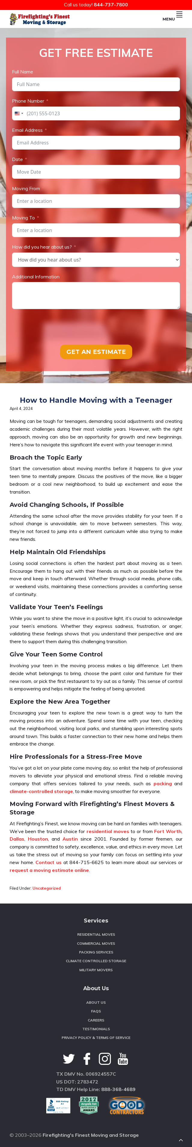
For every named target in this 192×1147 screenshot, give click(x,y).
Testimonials (96, 1029)
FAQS (96, 1011)
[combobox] (18, 113)
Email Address (27, 130)
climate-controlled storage (41, 791)
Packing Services (96, 952)
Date (17, 159)
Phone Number (28, 101)
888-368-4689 (118, 1089)
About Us (96, 1002)
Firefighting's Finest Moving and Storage (91, 1135)
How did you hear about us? (42, 247)
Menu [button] (172, 19)
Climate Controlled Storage (96, 961)
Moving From (26, 188)
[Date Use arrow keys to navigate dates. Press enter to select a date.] (96, 172)
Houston (38, 839)
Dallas (17, 839)
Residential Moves (96, 934)
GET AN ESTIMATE (96, 351)
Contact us (48, 862)
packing (163, 783)
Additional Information (35, 277)
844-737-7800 (111, 5)
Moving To (23, 218)
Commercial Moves (96, 943)
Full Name (22, 72)
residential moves (108, 831)
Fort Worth (167, 831)
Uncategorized (46, 888)
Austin (70, 839)
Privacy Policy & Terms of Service (96, 1037)
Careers (96, 1020)
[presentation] (57, 327)
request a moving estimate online (49, 870)
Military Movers (96, 970)
